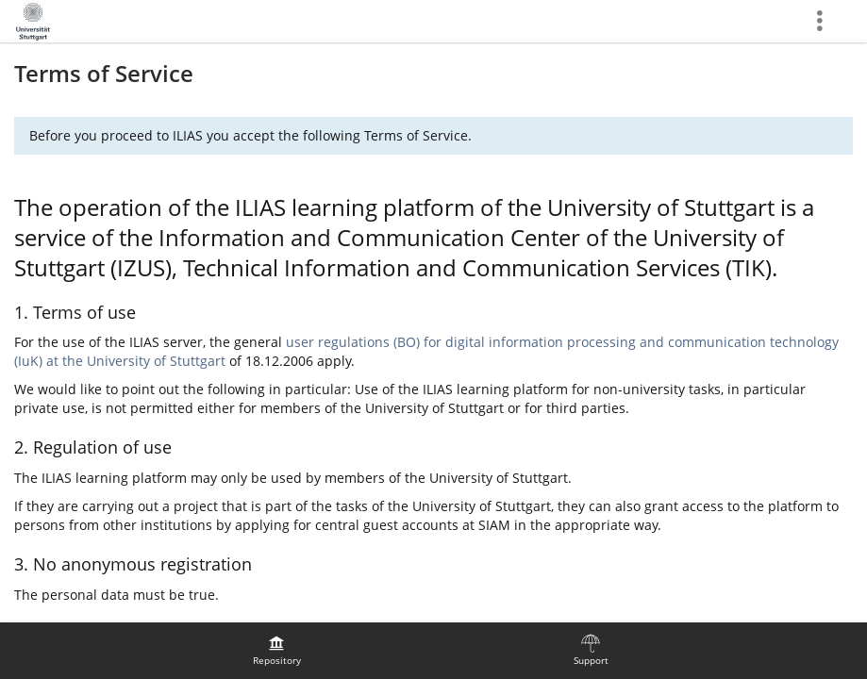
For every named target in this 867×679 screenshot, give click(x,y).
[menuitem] (276, 650)
